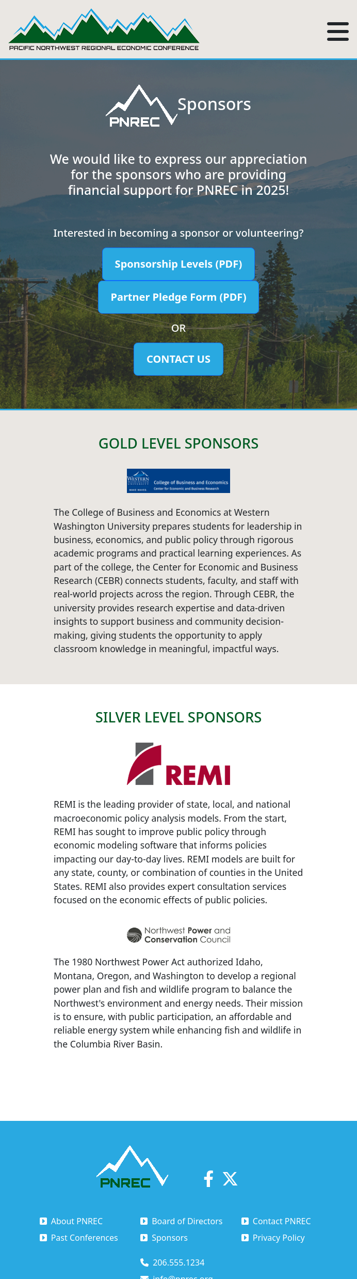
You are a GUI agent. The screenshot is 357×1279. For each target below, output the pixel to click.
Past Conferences (79, 1237)
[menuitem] (90, 1221)
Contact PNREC (276, 1221)
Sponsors (164, 1237)
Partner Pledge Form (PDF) (179, 297)
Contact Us (178, 359)
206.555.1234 (172, 1262)
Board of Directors (181, 1221)
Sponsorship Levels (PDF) (178, 264)
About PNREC (71, 1221)
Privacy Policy (273, 1237)
